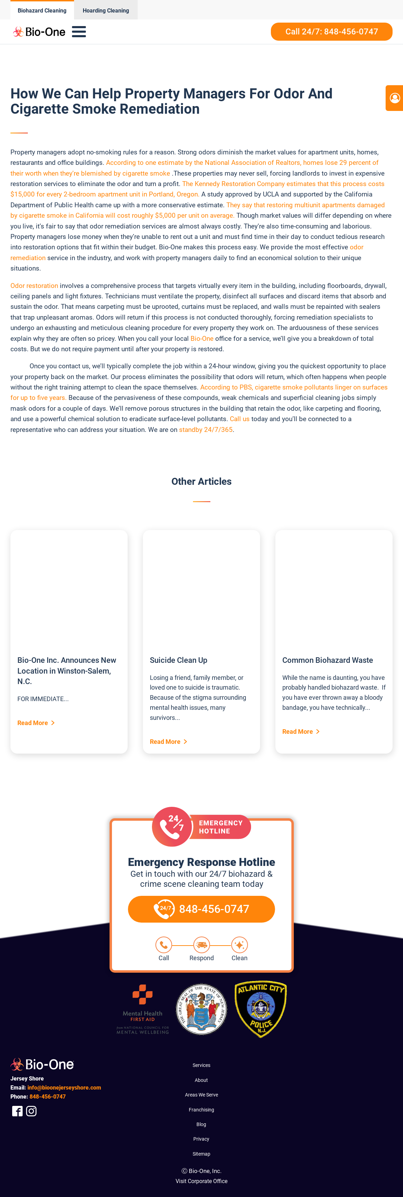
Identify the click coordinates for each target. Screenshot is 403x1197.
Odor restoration (34, 286)
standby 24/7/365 (206, 430)
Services (201, 1065)
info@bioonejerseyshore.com (64, 1087)
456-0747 (48, 1096)
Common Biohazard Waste (327, 660)
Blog (201, 1124)
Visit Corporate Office (201, 1181)
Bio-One (202, 339)
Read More (32, 722)
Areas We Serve (201, 1095)
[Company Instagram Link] (31, 1111)
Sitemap (201, 1154)
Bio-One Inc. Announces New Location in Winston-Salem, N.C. (66, 671)
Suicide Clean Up (178, 660)
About (201, 1080)
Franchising (201, 1109)
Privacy (201, 1139)
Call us (240, 419)
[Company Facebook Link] (17, 1111)
